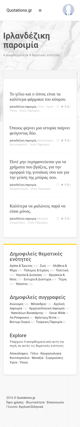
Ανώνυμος (17, 304)
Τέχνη (62, 279)
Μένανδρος (39, 304)
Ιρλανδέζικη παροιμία (23, 106)
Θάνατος (22, 284)
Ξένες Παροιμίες (29, 110)
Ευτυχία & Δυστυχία (37, 279)
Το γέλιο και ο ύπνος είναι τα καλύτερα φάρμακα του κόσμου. (38, 97)
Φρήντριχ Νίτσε (46, 317)
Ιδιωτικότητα (35, 402)
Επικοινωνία (55, 402)
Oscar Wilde (57, 313)
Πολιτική (62, 270)
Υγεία (49, 106)
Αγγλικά (24, 407)
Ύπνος (13, 110)
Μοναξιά (42, 218)
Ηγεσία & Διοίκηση (29, 275)
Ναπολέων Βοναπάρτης (27, 313)
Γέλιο (40, 106)
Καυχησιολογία (19, 188)
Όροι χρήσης (15, 402)
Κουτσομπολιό (18, 144)
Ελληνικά (36, 407)
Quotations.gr (19, 10)
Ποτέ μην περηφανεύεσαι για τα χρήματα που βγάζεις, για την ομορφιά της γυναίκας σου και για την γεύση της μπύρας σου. (39, 169)
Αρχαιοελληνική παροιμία (47, 308)
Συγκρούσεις (17, 222)
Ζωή (43, 266)
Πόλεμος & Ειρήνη (36, 270)
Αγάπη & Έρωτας (21, 266)
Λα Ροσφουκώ (19, 317)
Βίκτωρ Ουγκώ (20, 322)
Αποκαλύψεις (45, 140)
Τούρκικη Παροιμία (49, 322)
